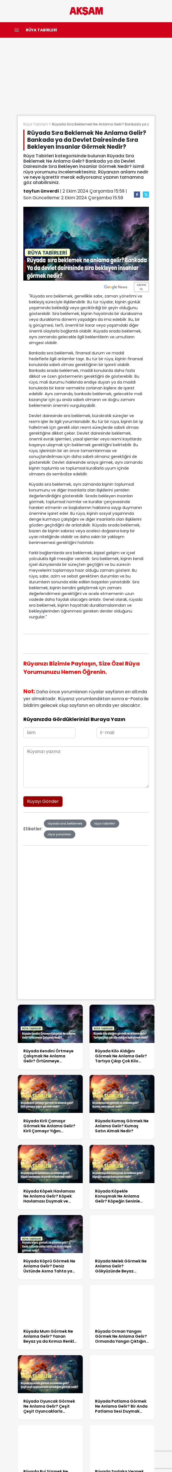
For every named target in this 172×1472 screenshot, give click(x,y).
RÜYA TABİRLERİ (41, 30)
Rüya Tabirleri (35, 124)
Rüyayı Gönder (43, 801)
